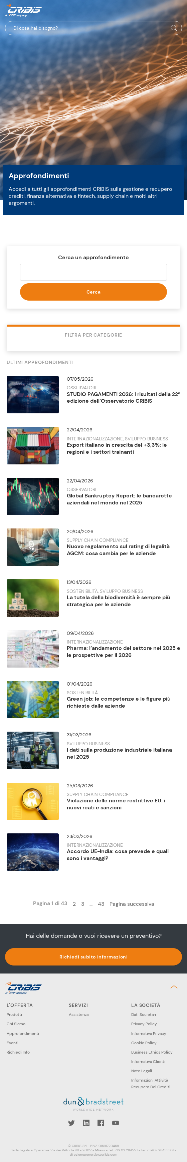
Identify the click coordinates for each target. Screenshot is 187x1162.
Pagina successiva (132, 903)
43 (101, 903)
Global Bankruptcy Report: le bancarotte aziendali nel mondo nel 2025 (119, 499)
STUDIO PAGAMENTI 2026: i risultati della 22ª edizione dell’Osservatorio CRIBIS (123, 398)
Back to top (175, 987)
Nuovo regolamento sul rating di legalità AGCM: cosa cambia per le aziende (118, 550)
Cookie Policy (144, 1043)
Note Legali (141, 1071)
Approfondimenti (23, 1033)
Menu (177, 10)
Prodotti (14, 1014)
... (90, 903)
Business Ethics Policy (152, 1052)
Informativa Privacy (148, 1033)
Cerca (93, 292)
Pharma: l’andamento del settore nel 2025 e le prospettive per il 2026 (123, 652)
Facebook (101, 1123)
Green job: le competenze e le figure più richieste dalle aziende (119, 702)
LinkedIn (86, 1123)
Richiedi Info (18, 1052)
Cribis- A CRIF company (23, 10)
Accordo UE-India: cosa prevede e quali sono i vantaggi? (118, 855)
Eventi (12, 1043)
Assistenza (78, 1014)
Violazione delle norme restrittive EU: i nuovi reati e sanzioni (116, 804)
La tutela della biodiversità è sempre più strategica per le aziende (118, 601)
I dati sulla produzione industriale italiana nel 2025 (119, 753)
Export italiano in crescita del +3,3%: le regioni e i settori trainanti (117, 448)
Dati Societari (143, 1014)
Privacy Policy (144, 1024)
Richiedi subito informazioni (93, 957)
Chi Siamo (16, 1024)
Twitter (71, 1123)
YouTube (115, 1123)
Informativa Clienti (148, 1061)
